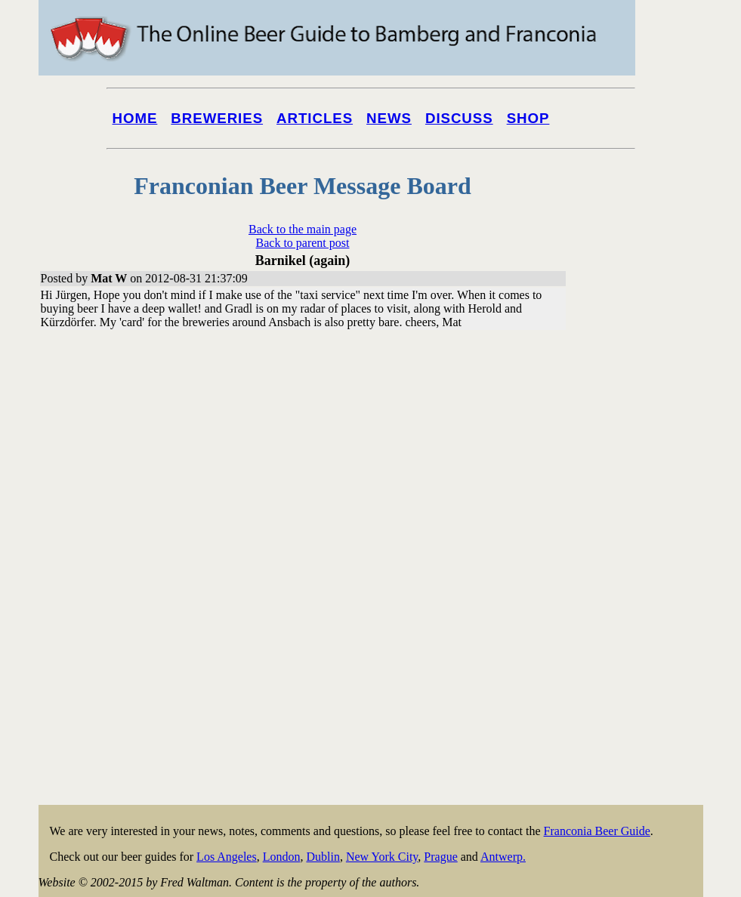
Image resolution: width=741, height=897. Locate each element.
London (282, 856)
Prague (440, 856)
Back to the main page (303, 229)
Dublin (322, 856)
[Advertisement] (642, 575)
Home (135, 118)
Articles (314, 118)
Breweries (217, 118)
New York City (382, 856)
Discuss (459, 118)
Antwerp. (503, 856)
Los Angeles (226, 856)
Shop (528, 118)
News (389, 118)
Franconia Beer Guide (597, 831)
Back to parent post (303, 242)
